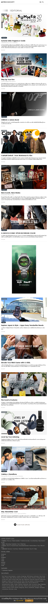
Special (37, 579)
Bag (39, 584)
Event (12, 587)
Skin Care (20, 585)
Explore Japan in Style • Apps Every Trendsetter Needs (22, 325)
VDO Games (30, 576)
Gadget (37, 587)
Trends (3, 585)
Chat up (27, 581)
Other (3, 577)
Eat (3, 576)
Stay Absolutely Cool (9, 512)
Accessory (34, 584)
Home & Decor (33, 545)
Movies (19, 581)
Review (15, 577)
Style (3, 544)
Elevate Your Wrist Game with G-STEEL (15, 362)
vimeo (2, 559)
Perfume (11, 589)
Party (10, 579)
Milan (11, 577)
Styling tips (21, 587)
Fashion (4, 540)
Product (4, 37)
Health (16, 587)
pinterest (3, 562)
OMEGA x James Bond (10, 120)
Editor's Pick (25, 582)
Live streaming (34, 540)
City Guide (26, 548)
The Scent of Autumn (9, 400)
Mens (3, 582)
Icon (19, 544)
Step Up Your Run (7, 79)
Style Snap (23, 544)
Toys (39, 545)
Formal (13, 579)
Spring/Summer (6, 584)
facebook (3, 554)
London (18, 576)
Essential (21, 548)
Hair (20, 579)
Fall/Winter (25, 584)
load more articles (22, 524)
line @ (2, 555)
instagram (3, 557)
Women (34, 577)
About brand (41, 540)
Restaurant (35, 582)
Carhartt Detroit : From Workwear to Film (16, 155)
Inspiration (14, 544)
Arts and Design (10, 585)
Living (15, 589)
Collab (15, 584)
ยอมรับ (29, 600)
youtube (3, 563)
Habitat (31, 581)
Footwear (42, 587)
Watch (26, 587)
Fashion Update (15, 540)
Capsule (20, 584)
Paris (23, 581)
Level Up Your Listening (10, 437)
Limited (9, 581)
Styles (3, 322)
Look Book (14, 581)
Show (6, 582)
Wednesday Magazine (7, 570)
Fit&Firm (26, 585)
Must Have (15, 548)
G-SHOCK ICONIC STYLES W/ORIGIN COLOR (18, 233)
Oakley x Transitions (9, 474)
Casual (30, 582)
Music (41, 581)
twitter (2, 560)
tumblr (2, 565)
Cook (43, 576)
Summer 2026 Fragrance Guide (13, 41)
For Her (3, 542)
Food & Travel (15, 545)
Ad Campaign (17, 582)
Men (30, 584)
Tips (41, 585)
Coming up (37, 581)
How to (8, 545)
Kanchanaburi (12, 576)
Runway (9, 540)
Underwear (42, 579)
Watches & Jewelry (25, 540)
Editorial (4, 548)
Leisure (4, 545)
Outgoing (23, 576)
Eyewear (11, 582)
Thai (40, 576)
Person (6, 576)
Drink (29, 585)
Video (35, 548)
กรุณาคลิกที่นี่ (19, 600)
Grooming (8, 544)
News (16, 585)
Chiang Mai (39, 577)
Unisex (7, 577)
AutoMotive (5, 589)
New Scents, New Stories (10, 193)
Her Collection (25, 579)
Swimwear (36, 576)
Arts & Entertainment (24, 545)
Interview (32, 579)
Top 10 (31, 548)
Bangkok (4, 581)
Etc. (22, 577)
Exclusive (10, 548)
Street (29, 577)
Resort (18, 577)
